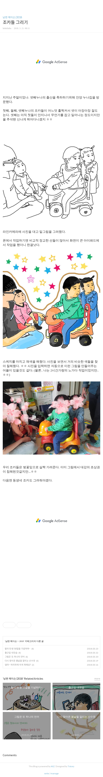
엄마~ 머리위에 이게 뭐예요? (18, 664)
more (97, 678)
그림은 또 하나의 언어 (15, 656)
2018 (21, 641)
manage (54, 773)
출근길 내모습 (11, 652)
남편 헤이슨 (11, 641)
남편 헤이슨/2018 (12, 17)
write (46, 773)
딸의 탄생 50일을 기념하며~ (17, 648)
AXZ (53, 766)
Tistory (71, 766)
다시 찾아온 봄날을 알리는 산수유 (20, 660)
